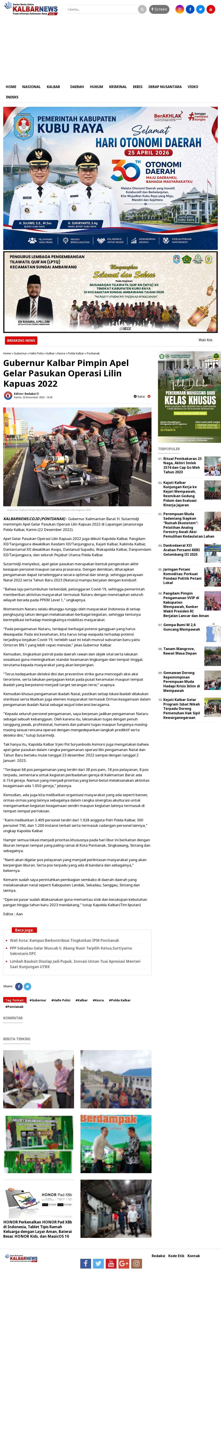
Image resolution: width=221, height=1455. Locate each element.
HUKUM (96, 86)
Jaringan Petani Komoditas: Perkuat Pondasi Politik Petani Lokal (182, 576)
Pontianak (93, 353)
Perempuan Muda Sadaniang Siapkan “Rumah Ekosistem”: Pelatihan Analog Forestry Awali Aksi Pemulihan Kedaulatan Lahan (188, 525)
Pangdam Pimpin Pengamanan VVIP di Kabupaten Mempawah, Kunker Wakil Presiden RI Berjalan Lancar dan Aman (186, 604)
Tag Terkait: (14, 1000)
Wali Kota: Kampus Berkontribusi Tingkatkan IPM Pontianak (64, 940)
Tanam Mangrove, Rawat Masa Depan (180, 651)
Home (7, 353)
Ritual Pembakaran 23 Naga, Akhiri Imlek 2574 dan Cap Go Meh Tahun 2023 (182, 465)
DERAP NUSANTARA (165, 86)
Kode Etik (176, 1256)
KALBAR (53, 86)
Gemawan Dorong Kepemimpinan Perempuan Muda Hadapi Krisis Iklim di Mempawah (181, 681)
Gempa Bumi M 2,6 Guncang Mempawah (181, 627)
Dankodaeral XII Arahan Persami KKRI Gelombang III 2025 (181, 550)
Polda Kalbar (76, 353)
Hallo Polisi (37, 353)
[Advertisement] (110, 49)
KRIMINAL (118, 86)
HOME (11, 86)
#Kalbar (82, 1000)
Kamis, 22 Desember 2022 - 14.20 (33, 397)
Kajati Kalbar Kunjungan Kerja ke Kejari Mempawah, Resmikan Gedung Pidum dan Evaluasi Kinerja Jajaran (180, 493)
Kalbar (50, 353)
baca (139, 396)
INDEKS (12, 97)
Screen (159, 9)
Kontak (194, 1256)
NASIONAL (31, 86)
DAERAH (77, 86)
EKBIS (137, 86)
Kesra (61, 353)
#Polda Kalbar (120, 1000)
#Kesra (98, 1000)
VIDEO (193, 86)
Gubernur (20, 353)
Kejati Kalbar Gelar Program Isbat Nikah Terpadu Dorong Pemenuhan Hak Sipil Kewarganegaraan (181, 708)
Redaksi (158, 1256)
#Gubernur (38, 1000)
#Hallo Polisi (60, 1000)
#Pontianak (14, 1007)
